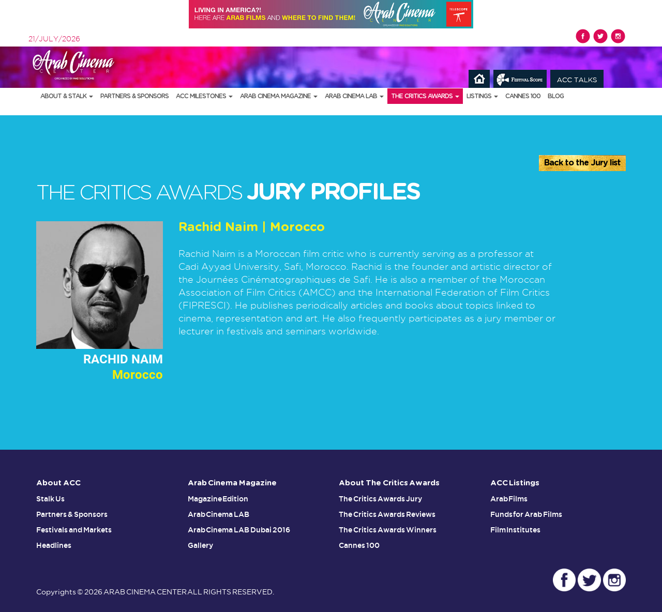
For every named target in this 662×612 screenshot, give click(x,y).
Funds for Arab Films (526, 514)
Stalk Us (50, 499)
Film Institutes (515, 530)
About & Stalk (66, 96)
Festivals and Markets (74, 530)
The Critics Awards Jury (380, 499)
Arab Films (509, 499)
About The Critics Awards (389, 483)
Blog (556, 96)
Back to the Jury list (582, 163)
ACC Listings (515, 483)
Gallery (200, 545)
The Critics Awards (425, 96)
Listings (482, 96)
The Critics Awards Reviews (387, 514)
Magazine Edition (218, 499)
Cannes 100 (522, 96)
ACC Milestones (204, 96)
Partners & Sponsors (134, 96)
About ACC (58, 483)
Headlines (53, 545)
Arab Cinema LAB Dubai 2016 (239, 530)
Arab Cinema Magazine (279, 96)
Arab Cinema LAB (354, 96)
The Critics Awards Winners (388, 530)
